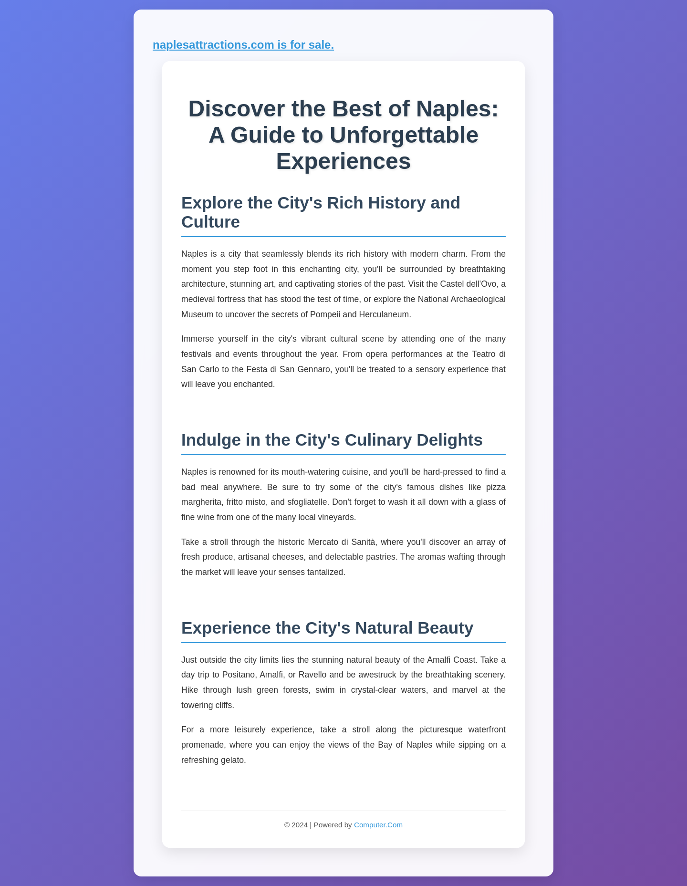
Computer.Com (378, 825)
